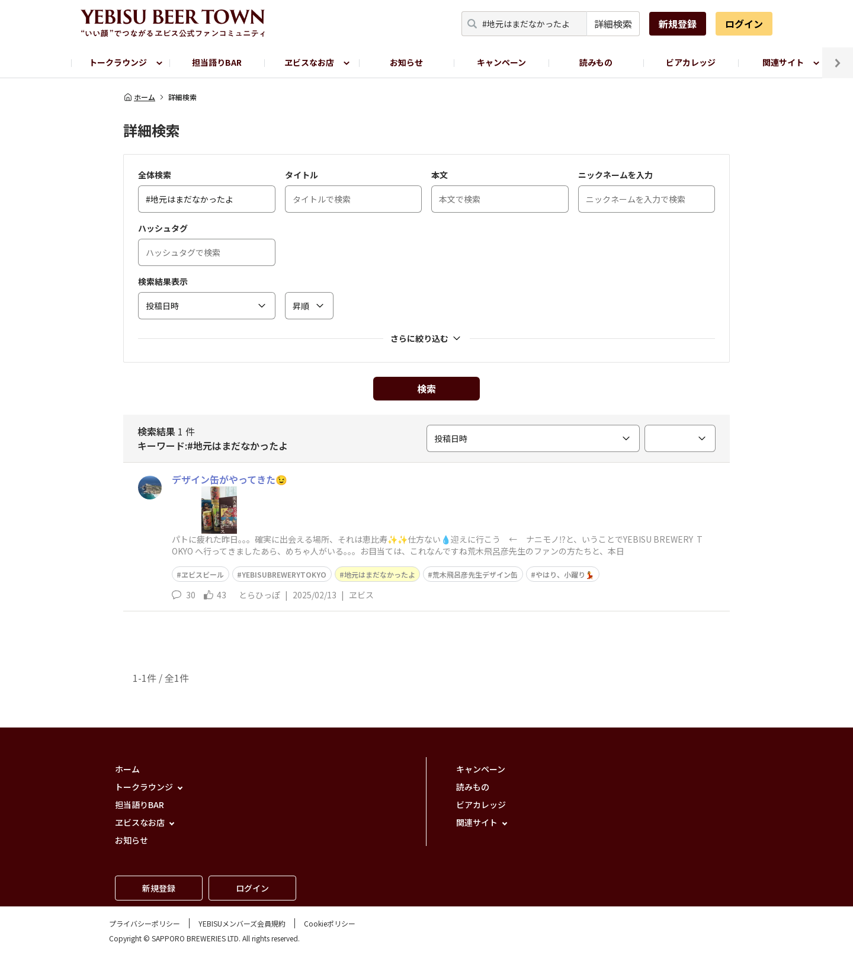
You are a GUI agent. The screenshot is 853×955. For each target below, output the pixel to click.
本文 (439, 175)
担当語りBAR (217, 62)
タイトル (301, 175)
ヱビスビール (202, 574)
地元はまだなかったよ (379, 574)
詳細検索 (613, 24)
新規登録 (678, 24)
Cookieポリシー (329, 923)
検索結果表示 (163, 281)
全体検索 (154, 175)
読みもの (596, 62)
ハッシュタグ (163, 228)
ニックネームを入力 (615, 175)
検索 (426, 389)
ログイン (744, 24)
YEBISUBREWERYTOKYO (284, 574)
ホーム (139, 97)
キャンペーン (501, 62)
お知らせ (406, 62)
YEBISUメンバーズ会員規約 (242, 923)
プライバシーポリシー (144, 923)
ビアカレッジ (691, 62)
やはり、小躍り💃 (564, 574)
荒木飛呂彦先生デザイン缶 (475, 574)
